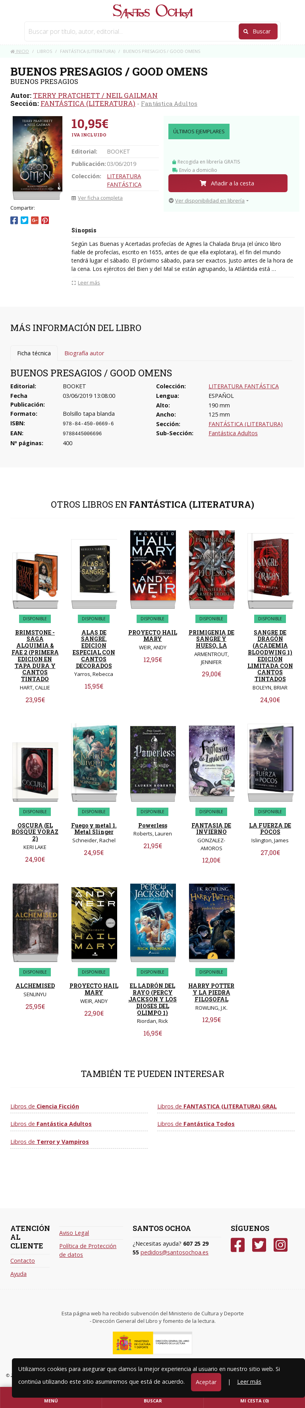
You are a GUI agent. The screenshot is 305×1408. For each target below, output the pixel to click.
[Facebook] (238, 1245)
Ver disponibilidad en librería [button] (207, 200)
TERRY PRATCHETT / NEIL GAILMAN (95, 95)
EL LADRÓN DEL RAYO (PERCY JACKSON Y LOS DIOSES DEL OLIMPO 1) (152, 999)
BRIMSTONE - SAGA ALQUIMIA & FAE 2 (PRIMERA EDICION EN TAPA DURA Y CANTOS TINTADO (35, 656)
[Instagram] (281, 1245)
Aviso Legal (74, 1233)
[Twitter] (259, 1245)
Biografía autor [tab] (84, 353)
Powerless (152, 825)
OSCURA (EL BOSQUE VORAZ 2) (35, 832)
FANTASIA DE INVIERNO (211, 829)
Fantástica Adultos (169, 103)
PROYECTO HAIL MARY (152, 636)
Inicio (19, 51)
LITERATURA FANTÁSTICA (243, 386)
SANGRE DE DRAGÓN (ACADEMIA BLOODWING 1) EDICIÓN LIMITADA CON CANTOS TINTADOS (270, 656)
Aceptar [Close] (206, 1382)
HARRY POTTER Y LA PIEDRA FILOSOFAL (211, 992)
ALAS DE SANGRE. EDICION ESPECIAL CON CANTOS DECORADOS (94, 649)
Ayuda (18, 1274)
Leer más (249, 1381)
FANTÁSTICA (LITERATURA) (88, 103)
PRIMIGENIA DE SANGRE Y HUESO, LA (211, 639)
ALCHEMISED (35, 985)
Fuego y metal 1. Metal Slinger (94, 829)
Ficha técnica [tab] (34, 353)
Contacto (22, 1260)
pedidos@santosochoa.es (174, 1252)
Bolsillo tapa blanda (89, 413)
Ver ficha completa (97, 197)
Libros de (44, 1106)
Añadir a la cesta (227, 183)
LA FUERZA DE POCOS (270, 829)
